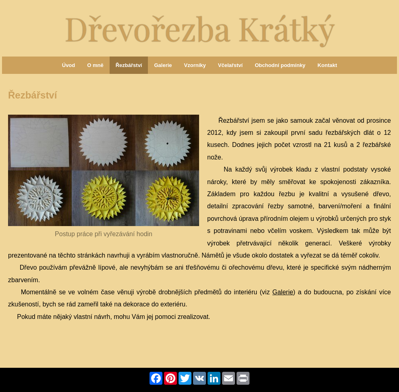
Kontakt (327, 65)
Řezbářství (129, 65)
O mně (95, 65)
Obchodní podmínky (280, 65)
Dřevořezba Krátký (199, 27)
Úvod (68, 65)
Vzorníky (195, 65)
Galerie (282, 292)
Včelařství (230, 65)
